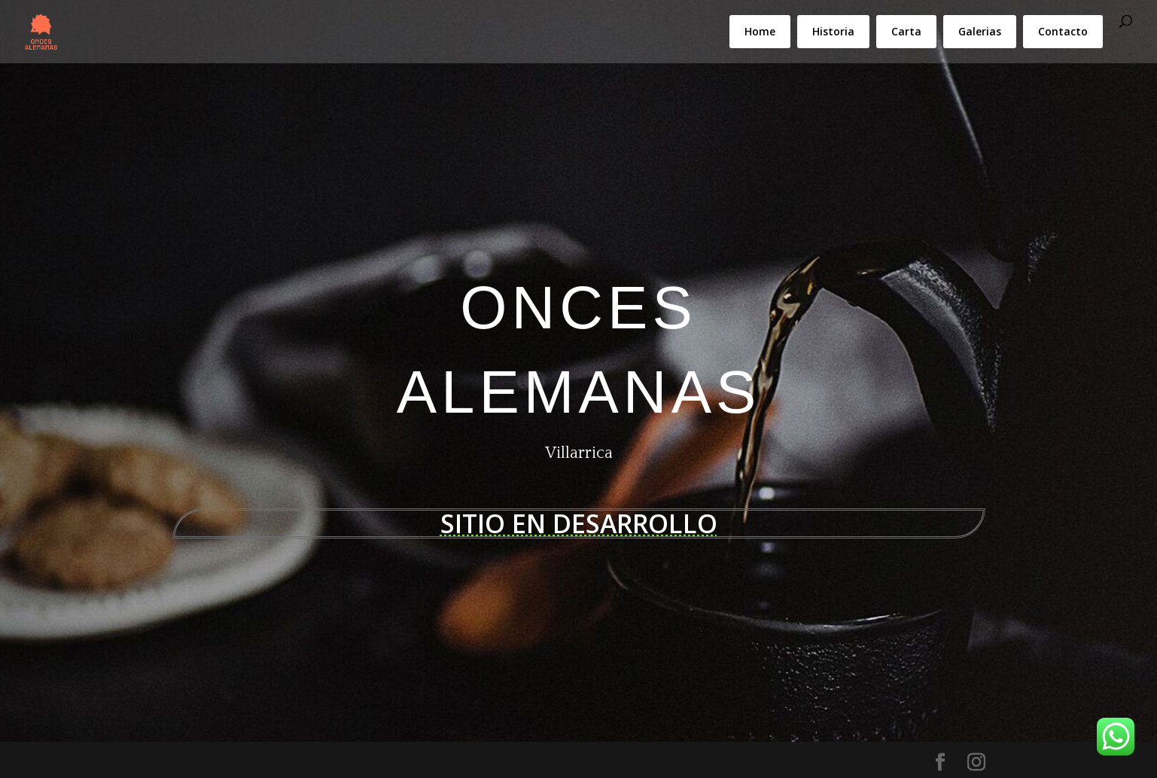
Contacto (1063, 31)
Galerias (979, 31)
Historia (833, 31)
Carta (906, 31)
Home (759, 31)
